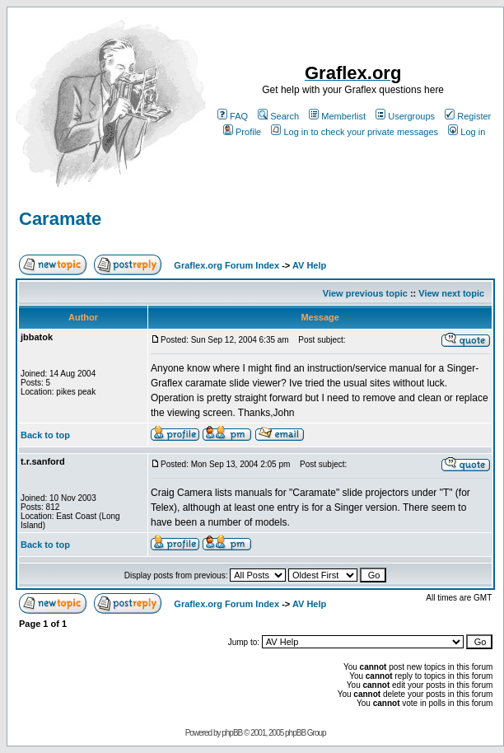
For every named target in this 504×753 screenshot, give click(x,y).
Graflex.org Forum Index (226, 265)
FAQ (232, 116)
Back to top (45, 435)
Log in (466, 132)
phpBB (232, 732)
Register (468, 116)
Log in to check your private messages (354, 132)
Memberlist (337, 116)
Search (278, 116)
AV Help (309, 265)
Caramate (60, 218)
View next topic (451, 293)
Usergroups (405, 116)
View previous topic (365, 293)
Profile (242, 132)
